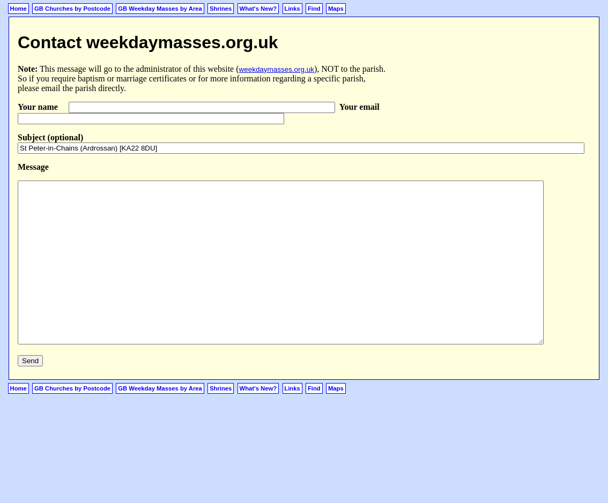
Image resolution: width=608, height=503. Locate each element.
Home (18, 8)
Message (33, 166)
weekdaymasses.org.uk (276, 69)
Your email (359, 106)
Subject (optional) (50, 137)
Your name (39, 106)
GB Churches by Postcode (72, 8)
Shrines (221, 8)
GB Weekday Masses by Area (160, 8)
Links (292, 8)
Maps (336, 8)
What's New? (258, 8)
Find (314, 8)
